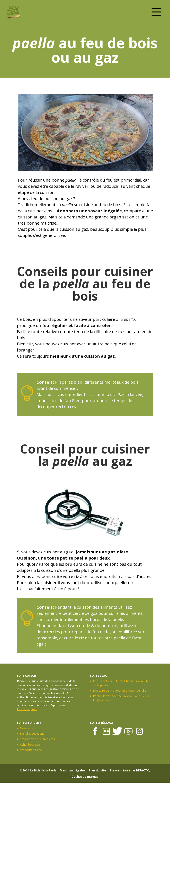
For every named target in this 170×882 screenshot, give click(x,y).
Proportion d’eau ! (31, 750)
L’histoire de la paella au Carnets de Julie (119, 690)
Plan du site (97, 770)
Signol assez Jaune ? (33, 733)
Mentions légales (72, 770)
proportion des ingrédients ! (38, 739)
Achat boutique (30, 744)
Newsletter (27, 728)
